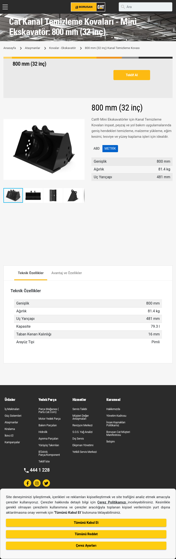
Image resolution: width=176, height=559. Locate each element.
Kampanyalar (12, 442)
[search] (145, 6)
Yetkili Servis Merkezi (84, 452)
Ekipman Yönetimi (82, 445)
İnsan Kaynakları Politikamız (115, 424)
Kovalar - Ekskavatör (62, 48)
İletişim (110, 441)
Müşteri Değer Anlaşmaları (80, 417)
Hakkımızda (113, 409)
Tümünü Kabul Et (86, 522)
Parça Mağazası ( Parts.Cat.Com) (48, 411)
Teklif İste (44, 461)
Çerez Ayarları (86, 545)
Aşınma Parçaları (48, 438)
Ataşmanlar (32, 48)
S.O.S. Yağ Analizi (82, 432)
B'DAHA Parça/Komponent (49, 453)
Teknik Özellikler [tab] (31, 273)
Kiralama (10, 429)
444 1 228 (40, 470)
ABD (97, 148)
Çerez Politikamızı (112, 502)
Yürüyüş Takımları (48, 445)
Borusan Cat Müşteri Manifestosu (118, 433)
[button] (80, 123)
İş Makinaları (12, 409)
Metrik (110, 148)
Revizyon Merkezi (82, 425)
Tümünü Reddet (86, 534)
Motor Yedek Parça (49, 418)
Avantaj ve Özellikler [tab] (66, 273)
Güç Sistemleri (13, 415)
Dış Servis (78, 438)
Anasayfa (9, 48)
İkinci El (9, 435)
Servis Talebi (79, 409)
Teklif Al (132, 75)
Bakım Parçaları (47, 425)
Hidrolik (42, 432)
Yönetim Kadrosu (116, 415)
